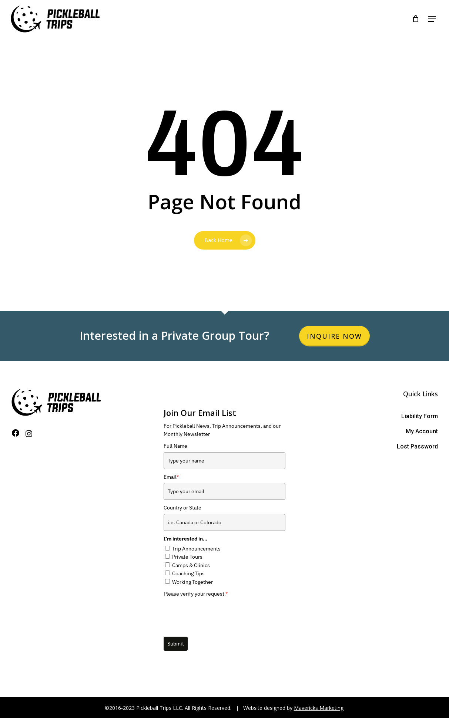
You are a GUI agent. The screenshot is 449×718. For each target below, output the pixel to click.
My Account (422, 431)
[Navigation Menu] (430, 20)
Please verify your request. (196, 593)
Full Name (175, 446)
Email (171, 477)
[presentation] (220, 614)
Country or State (182, 507)
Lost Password (417, 446)
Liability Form (419, 416)
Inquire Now (334, 336)
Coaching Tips (188, 573)
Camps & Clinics (191, 565)
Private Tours (187, 556)
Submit (175, 643)
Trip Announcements (196, 548)
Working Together (192, 582)
